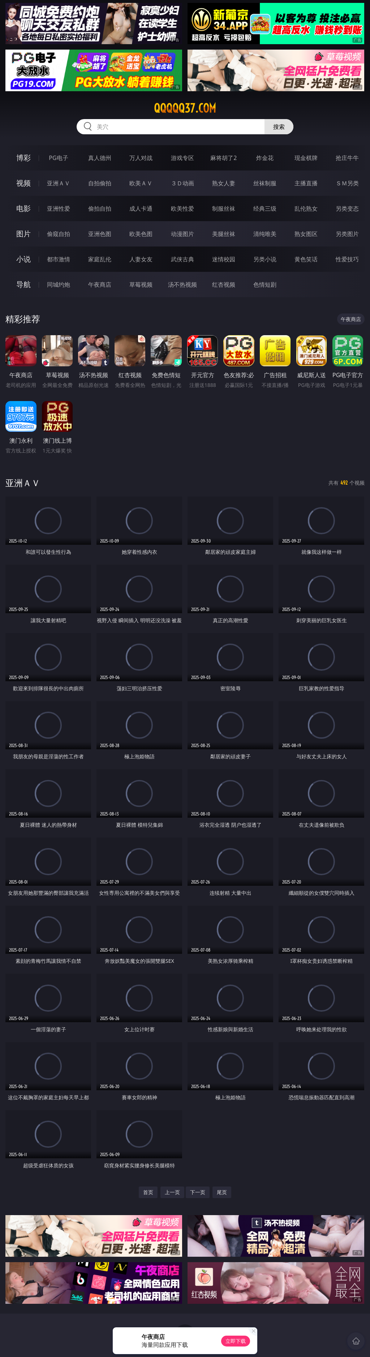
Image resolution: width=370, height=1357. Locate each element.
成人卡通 (140, 208)
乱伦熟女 (306, 208)
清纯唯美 (264, 234)
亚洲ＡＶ (58, 183)
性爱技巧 (347, 259)
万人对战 (140, 158)
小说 (23, 259)
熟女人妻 (223, 183)
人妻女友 (140, 259)
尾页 (222, 1192)
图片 (23, 234)
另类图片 (347, 234)
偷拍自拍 (99, 208)
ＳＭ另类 (347, 183)
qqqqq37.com (185, 108)
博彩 (23, 158)
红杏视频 (223, 284)
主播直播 (306, 183)
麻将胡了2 (223, 158)
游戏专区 (182, 158)
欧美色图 (140, 234)
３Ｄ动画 (182, 183)
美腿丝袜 (223, 234)
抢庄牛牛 (347, 158)
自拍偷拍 (99, 183)
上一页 (172, 1192)
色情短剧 (264, 284)
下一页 (197, 1192)
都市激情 (58, 259)
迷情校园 (223, 259)
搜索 (279, 127)
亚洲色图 (99, 234)
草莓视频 (140, 284)
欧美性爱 (182, 208)
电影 (23, 208)
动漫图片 (182, 234)
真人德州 (99, 158)
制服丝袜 (223, 208)
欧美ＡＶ (140, 183)
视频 (23, 183)
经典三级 (264, 208)
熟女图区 (306, 234)
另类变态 (347, 208)
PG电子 (58, 158)
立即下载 (235, 1340)
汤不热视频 (182, 284)
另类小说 (264, 259)
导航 (23, 284)
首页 (148, 1192)
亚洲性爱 (58, 208)
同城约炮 (58, 284)
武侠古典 (182, 259)
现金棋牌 (306, 158)
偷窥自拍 (58, 234)
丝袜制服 (264, 183)
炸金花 (265, 158)
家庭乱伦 (99, 259)
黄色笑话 (306, 259)
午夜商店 (99, 284)
